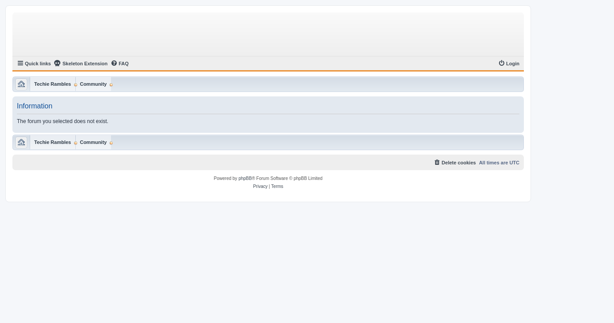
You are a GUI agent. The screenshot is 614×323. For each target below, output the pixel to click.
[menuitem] (120, 63)
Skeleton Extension (80, 63)
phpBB (245, 178)
